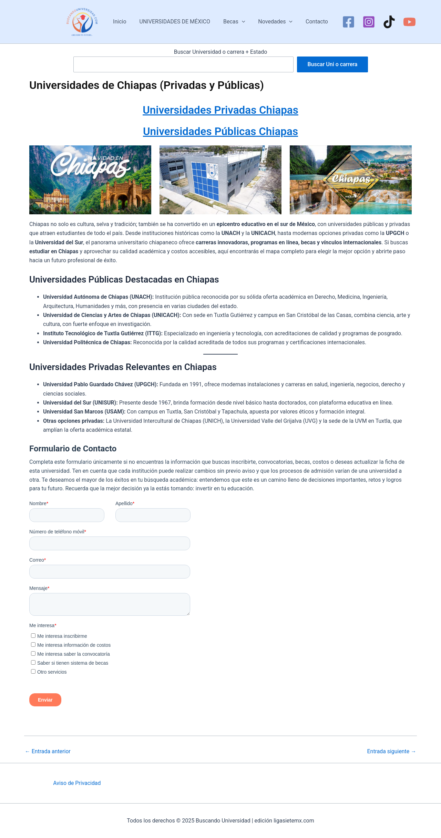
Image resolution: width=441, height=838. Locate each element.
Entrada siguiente (391, 751)
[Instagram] (364, 22)
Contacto (312, 21)
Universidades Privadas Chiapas (220, 109)
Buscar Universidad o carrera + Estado (220, 52)
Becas (234, 21)
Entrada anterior (48, 751)
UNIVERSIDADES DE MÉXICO (177, 21)
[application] (241, 21)
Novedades (273, 21)
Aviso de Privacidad (77, 783)
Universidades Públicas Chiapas (221, 130)
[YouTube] (404, 22)
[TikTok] (384, 22)
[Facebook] (343, 22)
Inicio (123, 21)
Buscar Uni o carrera (332, 64)
